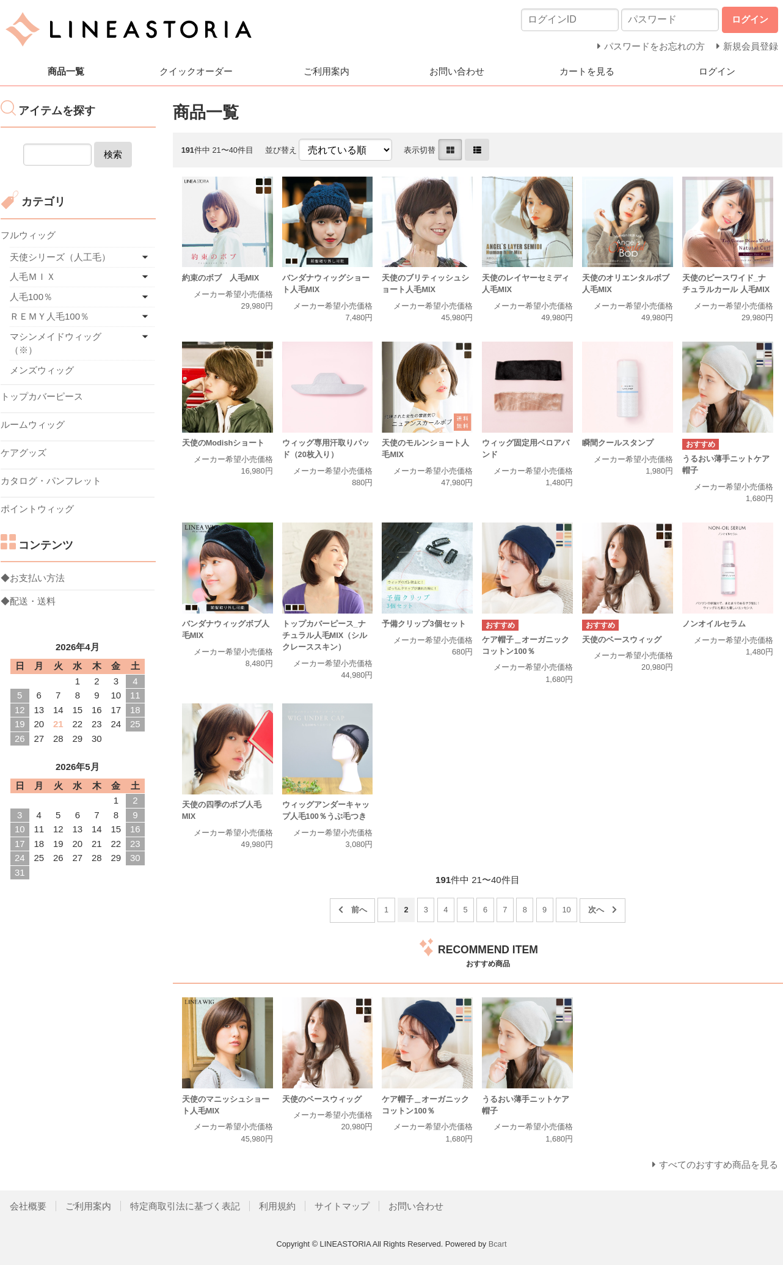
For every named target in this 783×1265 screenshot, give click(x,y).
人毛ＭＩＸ (33, 276)
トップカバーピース (42, 396)
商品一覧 (66, 71)
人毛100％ (31, 297)
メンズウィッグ (42, 370)
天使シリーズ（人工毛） (60, 257)
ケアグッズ (23, 452)
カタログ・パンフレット (51, 480)
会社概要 (28, 1206)
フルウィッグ (28, 235)
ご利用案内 (326, 71)
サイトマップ (342, 1206)
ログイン (717, 71)
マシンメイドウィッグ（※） (55, 343)
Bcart (498, 1243)
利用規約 (277, 1206)
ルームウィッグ (33, 424)
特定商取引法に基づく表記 (185, 1206)
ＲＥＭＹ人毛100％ (49, 316)
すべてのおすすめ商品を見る (718, 1164)
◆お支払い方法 (33, 578)
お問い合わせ (456, 71)
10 (567, 909)
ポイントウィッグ (37, 509)
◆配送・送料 (28, 601)
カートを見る (586, 71)
